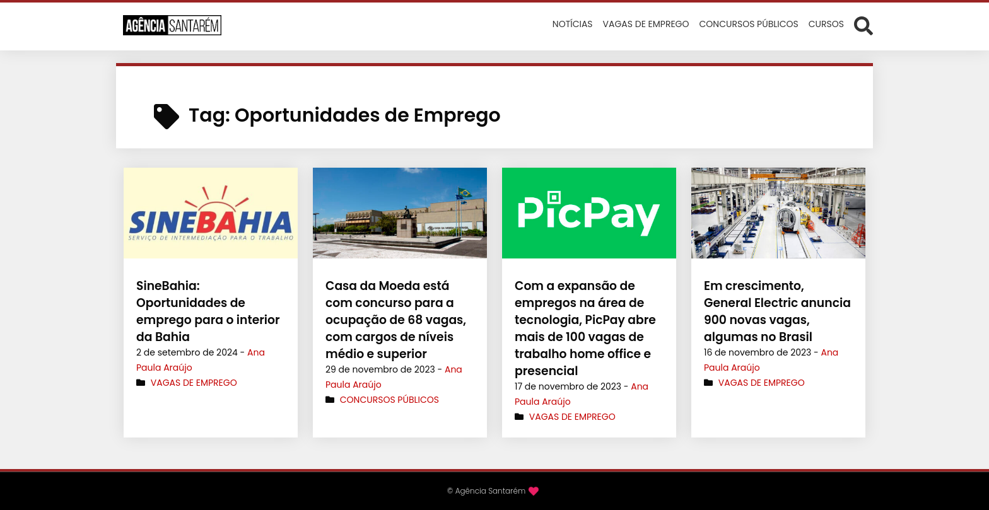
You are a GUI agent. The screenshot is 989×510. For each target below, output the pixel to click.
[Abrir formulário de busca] (863, 25)
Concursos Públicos (389, 399)
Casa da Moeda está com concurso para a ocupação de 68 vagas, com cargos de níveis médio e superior (399, 320)
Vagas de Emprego (194, 382)
